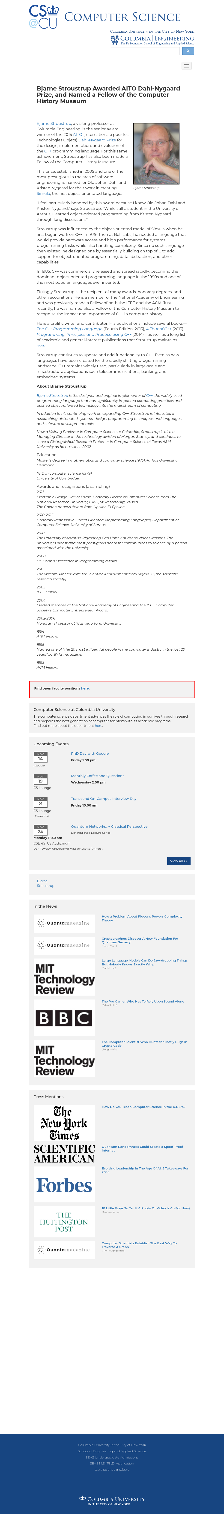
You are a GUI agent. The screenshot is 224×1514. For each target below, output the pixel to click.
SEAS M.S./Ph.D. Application (112, 1463)
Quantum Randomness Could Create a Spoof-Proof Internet (142, 1148)
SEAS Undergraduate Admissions (112, 1457)
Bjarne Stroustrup (54, 123)
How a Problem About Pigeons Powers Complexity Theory (142, 918)
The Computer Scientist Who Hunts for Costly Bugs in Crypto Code (144, 1043)
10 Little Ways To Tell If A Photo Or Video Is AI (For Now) (146, 1208)
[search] (144, 51)
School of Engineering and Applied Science (112, 1451)
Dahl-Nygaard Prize (97, 140)
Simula (43, 193)
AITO (77, 134)
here (41, 345)
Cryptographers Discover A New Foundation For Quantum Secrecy (140, 940)
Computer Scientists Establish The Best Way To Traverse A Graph (139, 1245)
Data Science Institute (112, 1469)
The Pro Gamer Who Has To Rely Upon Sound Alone (143, 1001)
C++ (47, 151)
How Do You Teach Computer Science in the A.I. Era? (143, 1107)
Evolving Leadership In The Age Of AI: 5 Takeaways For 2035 (145, 1170)
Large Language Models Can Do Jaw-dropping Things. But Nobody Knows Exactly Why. (145, 962)
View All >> (179, 861)
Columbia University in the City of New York (152, 31)
